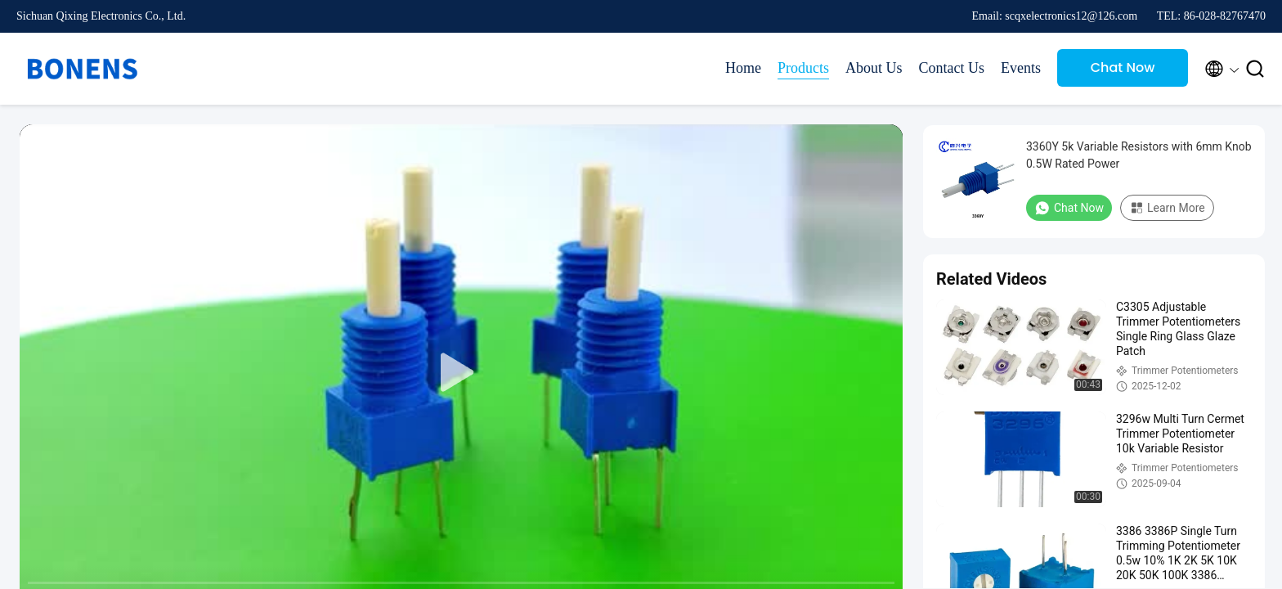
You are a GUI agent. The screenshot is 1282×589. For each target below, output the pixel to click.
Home (743, 68)
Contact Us (952, 68)
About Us (874, 68)
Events (1021, 68)
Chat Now (1123, 67)
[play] (461, 373)
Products (803, 68)
